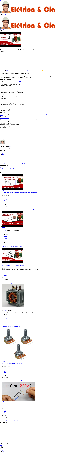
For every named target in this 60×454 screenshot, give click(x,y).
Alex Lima (4, 230)
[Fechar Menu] (0, 448)
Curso (4, 70)
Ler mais (18, 209)
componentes (39, 76)
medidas (10, 119)
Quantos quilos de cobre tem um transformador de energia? (12, 308)
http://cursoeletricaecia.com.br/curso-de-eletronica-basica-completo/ (25, 70)
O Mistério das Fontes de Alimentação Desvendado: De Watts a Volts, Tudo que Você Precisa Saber (30, 168)
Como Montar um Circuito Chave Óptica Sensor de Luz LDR (12, 228)
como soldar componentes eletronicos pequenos (11, 163)
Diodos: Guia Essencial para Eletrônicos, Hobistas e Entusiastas (13, 265)
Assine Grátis (4, 14)
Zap (43, 70)
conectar (20, 81)
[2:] (2, 115)
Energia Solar (11, 146)
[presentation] (31, 182)
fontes (25, 119)
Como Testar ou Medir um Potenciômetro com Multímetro (12, 363)
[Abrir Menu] (1, 31)
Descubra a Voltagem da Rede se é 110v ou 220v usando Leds (12, 403)
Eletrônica (7, 70)
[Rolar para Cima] (0, 447)
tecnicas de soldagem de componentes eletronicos (25, 163)
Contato (3, 15)
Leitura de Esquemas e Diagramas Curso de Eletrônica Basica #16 (30, 170)
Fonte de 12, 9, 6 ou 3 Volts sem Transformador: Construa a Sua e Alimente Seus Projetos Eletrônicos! (19, 192)
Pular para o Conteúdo (3, 0)
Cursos (3, 451)
